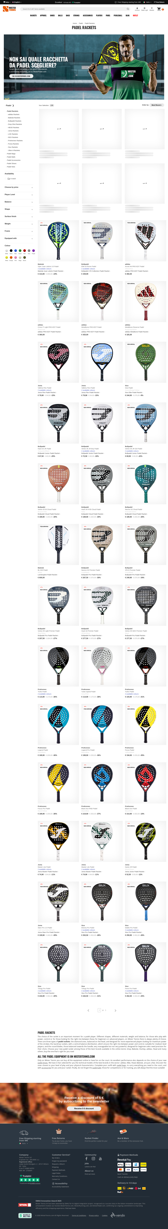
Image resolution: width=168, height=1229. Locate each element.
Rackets (33, 15)
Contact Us (56, 1179)
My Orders (56, 1158)
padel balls (96, 1068)
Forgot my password (59, 1161)
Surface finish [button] (10, 216)
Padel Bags (11, 154)
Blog (127, 15)
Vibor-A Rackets (14, 150)
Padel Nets (11, 167)
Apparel (43, 15)
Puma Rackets (13, 144)
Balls (60, 15)
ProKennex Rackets (15, 140)
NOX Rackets (13, 137)
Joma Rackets (13, 131)
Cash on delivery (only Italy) (128, 1177)
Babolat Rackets (14, 118)
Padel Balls (11, 157)
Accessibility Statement (60, 1187)
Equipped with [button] (11, 238)
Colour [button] (7, 246)
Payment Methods (58, 1170)
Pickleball (118, 15)
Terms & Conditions (79, 1215)
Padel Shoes (11, 163)
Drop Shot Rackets (15, 124)
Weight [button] (7, 224)
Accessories (88, 15)
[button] (7, 2)
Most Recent (157, 105)
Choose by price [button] (11, 187)
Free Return (159, 2)
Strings (76, 15)
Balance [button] (8, 202)
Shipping (55, 1167)
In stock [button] (10, 179)
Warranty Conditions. (60, 1176)
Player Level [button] (10, 194)
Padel (108, 15)
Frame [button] (7, 231)
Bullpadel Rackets (14, 121)
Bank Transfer (123, 1174)
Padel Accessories (14, 160)
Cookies (104, 1215)
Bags (68, 15)
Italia (23, 1143)
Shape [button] (7, 209)
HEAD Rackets (13, 127)
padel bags (121, 1065)
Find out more (90, 1174)
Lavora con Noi (90, 1167)
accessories (46, 1068)
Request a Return (58, 1164)
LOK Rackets (13, 134)
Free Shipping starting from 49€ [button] (133, 2)
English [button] (16, 2)
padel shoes (43, 1063)
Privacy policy (94, 1215)
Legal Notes (56, 1173)
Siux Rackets (13, 147)
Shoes (52, 15)
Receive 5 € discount (84, 1108)
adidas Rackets (13, 114)
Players (99, 15)
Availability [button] (9, 174)
